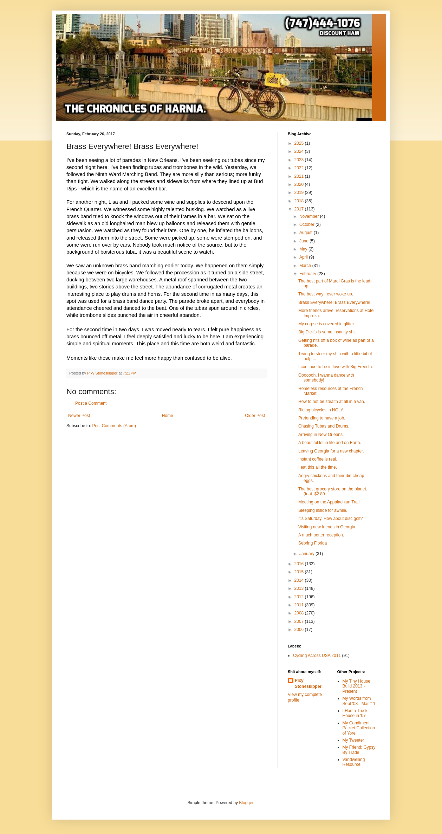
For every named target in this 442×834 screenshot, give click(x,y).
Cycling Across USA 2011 (317, 655)
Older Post (255, 415)
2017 (299, 209)
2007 (299, 621)
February (308, 273)
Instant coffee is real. (317, 459)
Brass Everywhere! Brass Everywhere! (334, 302)
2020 (299, 184)
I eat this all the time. (317, 467)
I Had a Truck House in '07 (355, 713)
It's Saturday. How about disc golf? (330, 518)
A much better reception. (321, 535)
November (309, 216)
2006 (299, 629)
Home (167, 415)
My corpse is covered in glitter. (326, 323)
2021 (299, 176)
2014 (299, 580)
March (305, 265)
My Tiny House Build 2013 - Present (356, 686)
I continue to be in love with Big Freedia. (335, 366)
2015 (299, 571)
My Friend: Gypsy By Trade (359, 750)
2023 (299, 159)
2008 (299, 613)
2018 (299, 200)
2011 (299, 604)
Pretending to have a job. (321, 418)
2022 (299, 167)
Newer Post (79, 415)
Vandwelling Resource (354, 762)
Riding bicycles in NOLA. (321, 410)
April (304, 257)
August (306, 232)
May (303, 249)
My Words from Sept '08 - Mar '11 (359, 701)
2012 (299, 596)
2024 (299, 151)
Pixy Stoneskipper (308, 683)
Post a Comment (90, 403)
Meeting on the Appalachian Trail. (329, 502)
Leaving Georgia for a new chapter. (331, 451)
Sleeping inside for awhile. (322, 510)
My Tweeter (353, 740)
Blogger (246, 802)
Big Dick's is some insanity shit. (327, 332)
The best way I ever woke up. (325, 294)
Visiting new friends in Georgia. (327, 526)
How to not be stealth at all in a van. (331, 401)
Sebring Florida (312, 543)
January (307, 553)
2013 (299, 588)
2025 (299, 143)
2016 (299, 563)
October (307, 224)
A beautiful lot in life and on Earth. (329, 442)
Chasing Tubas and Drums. (323, 426)
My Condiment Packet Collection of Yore (359, 728)
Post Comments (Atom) (114, 425)
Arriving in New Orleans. (321, 434)
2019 (299, 192)
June (304, 241)
